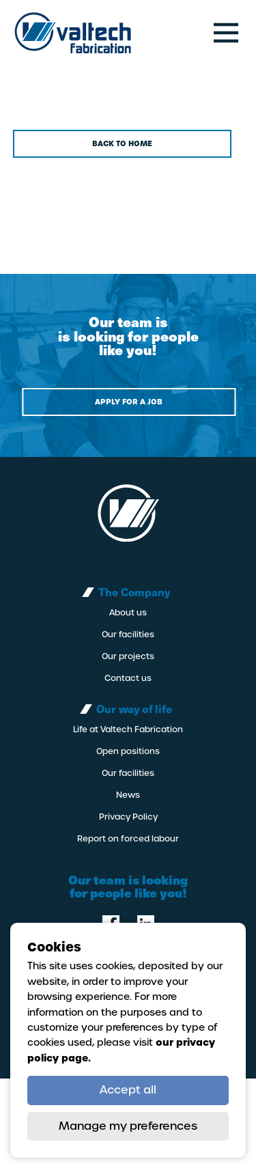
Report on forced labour (128, 839)
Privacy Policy (128, 817)
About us (128, 613)
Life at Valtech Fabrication (128, 729)
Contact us (128, 678)
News (128, 795)
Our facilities (128, 634)
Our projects (128, 656)
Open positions (128, 751)
